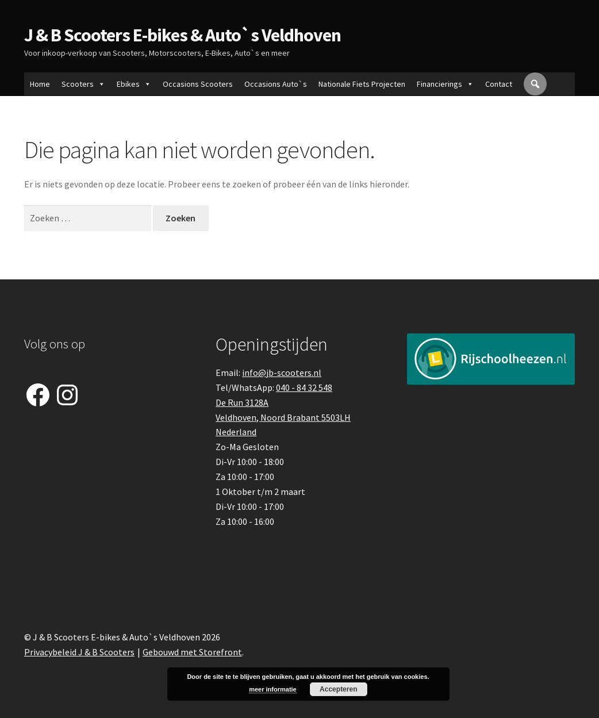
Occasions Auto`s (275, 84)
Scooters (83, 83)
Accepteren (338, 689)
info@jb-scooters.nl (281, 372)
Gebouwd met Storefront (192, 652)
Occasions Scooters (198, 84)
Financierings (445, 83)
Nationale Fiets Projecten (361, 84)
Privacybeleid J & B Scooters (79, 652)
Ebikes (134, 83)
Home (40, 84)
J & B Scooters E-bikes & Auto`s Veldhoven (182, 35)
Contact (498, 84)
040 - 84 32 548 (304, 387)
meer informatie (273, 689)
